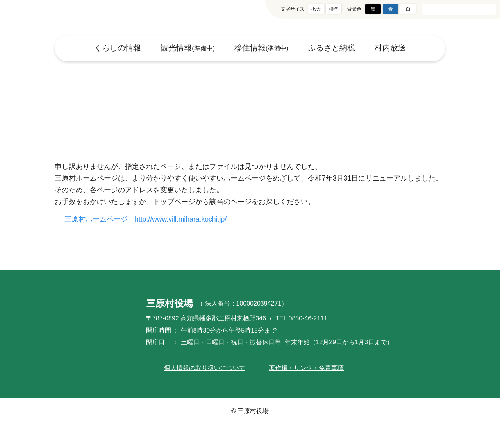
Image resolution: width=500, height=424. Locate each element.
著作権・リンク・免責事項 (306, 367)
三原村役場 (64, 17)
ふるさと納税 (332, 48)
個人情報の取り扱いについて (204, 367)
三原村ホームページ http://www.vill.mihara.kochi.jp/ (150, 219)
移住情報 (261, 48)
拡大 (316, 8)
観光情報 (187, 48)
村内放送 (390, 48)
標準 (333, 8)
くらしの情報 (117, 48)
